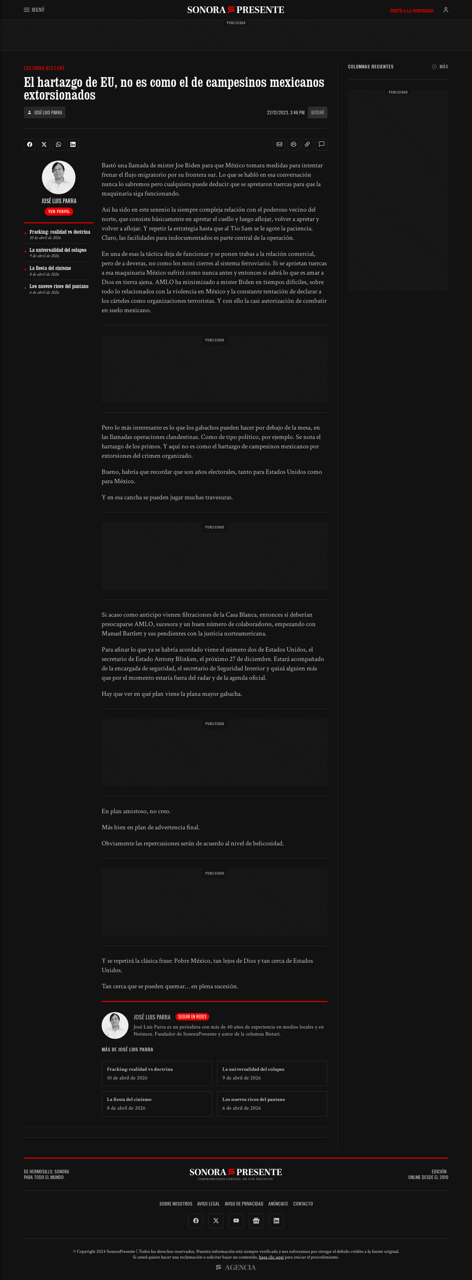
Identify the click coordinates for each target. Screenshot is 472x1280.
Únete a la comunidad (411, 11)
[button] (279, 145)
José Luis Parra (44, 112)
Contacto (303, 1204)
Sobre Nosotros (175, 1204)
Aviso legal (208, 1204)
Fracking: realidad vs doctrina (140, 1069)
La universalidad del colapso (253, 1069)
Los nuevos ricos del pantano (253, 1099)
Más (440, 66)
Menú (34, 9)
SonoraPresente (236, 9)
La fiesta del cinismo (129, 1099)
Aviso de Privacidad (244, 1204)
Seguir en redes (192, 1016)
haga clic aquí (271, 1257)
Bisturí (317, 112)
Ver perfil (58, 211)
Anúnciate (278, 1204)
